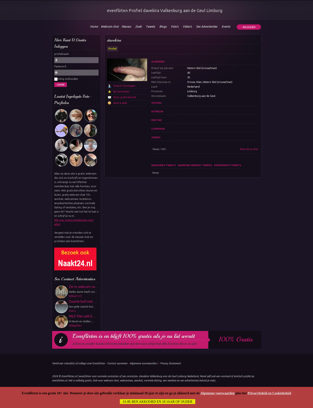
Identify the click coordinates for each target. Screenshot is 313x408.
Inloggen (249, 27)
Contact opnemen (117, 363)
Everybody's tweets (227, 165)
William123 (75, 296)
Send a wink (120, 103)
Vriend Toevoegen (124, 85)
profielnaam (61, 54)
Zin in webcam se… (83, 287)
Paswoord (60, 66)
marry (72, 310)
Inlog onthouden (66, 79)
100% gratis (236, 339)
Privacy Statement (170, 363)
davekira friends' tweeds (195, 165)
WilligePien (75, 325)
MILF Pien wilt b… (82, 316)
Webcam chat (110, 26)
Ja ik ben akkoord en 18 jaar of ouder (157, 401)
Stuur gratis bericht (124, 97)
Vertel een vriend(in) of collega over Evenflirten (78, 363)
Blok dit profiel (249, 149)
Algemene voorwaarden (143, 363)
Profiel (112, 48)
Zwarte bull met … (83, 301)
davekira (114, 40)
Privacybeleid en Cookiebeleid (269, 393)
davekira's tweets (163, 165)
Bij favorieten (121, 91)
